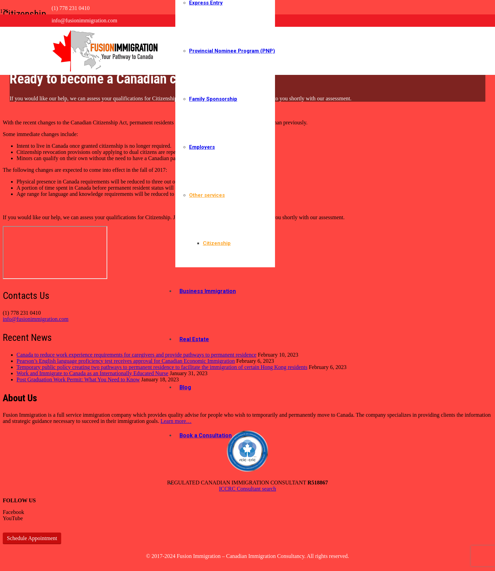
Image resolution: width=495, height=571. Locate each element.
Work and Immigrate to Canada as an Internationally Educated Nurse (92, 373)
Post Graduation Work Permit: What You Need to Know (78, 379)
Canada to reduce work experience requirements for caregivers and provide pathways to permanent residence (136, 355)
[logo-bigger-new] (107, 69)
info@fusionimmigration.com (35, 319)
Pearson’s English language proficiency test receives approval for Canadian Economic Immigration (125, 361)
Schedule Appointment (32, 538)
